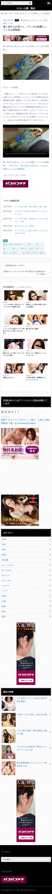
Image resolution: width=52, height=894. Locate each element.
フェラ (17, 249)
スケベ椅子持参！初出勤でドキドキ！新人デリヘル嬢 (31, 220)
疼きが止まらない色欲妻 (24, 226)
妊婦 (4, 606)
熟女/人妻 (8, 253)
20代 (4, 539)
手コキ (40, 249)
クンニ (32, 244)
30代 (6, 200)
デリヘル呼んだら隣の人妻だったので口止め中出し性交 (31, 231)
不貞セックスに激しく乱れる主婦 (24, 715)
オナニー (24, 244)
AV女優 (14, 244)
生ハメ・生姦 (20, 253)
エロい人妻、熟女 (26, 8)
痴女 (29, 253)
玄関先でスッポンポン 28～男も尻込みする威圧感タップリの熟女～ (25, 272)
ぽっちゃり (7, 570)
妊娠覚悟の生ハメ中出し (15, 265)
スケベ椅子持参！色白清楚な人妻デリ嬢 (31, 206)
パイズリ (8, 249)
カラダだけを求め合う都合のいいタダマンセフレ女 (31, 212)
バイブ (41, 244)
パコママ (6, 585)
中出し (25, 249)
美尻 (43, 253)
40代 (4, 549)
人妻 (4, 601)
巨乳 (32, 249)
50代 (4, 554)
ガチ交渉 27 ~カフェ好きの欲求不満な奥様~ (24, 700)
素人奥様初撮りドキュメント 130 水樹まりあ (24, 764)
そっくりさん (8, 565)
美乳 (36, 253)
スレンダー (7, 580)
